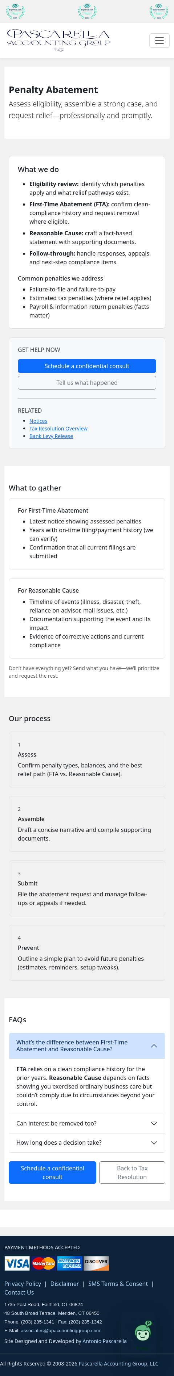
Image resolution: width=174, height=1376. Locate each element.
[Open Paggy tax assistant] (138, 1335)
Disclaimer (64, 1284)
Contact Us (19, 1292)
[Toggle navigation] (159, 40)
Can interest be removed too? (56, 1123)
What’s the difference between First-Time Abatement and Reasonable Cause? (72, 1045)
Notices (38, 420)
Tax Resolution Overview (58, 428)
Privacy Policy (22, 1284)
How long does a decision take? (59, 1142)
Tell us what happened (87, 383)
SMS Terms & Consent (118, 1284)
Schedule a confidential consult (87, 366)
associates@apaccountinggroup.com (60, 1330)
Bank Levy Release (51, 436)
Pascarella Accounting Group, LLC (119, 1363)
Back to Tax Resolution (132, 1172)
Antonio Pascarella (104, 1341)
